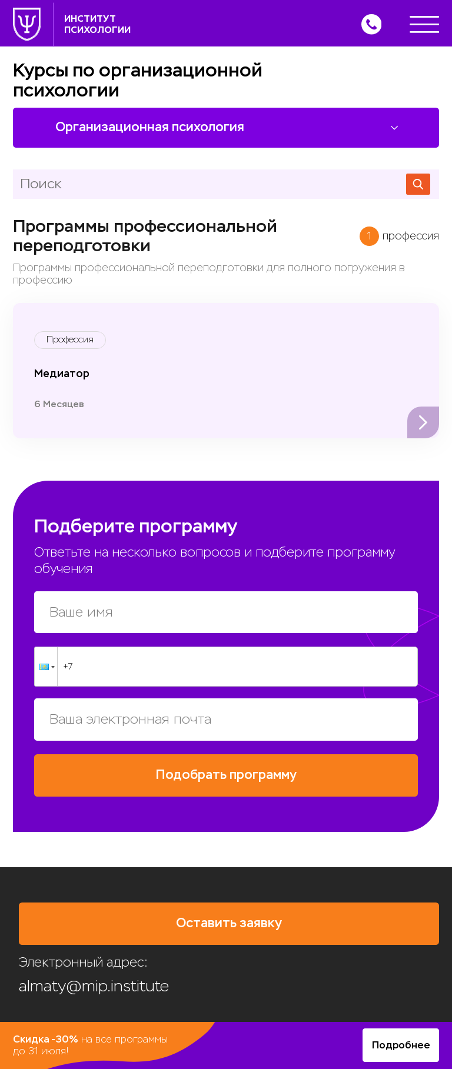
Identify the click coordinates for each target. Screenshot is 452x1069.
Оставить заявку (229, 923)
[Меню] (423, 24)
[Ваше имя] (226, 612)
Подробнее (401, 1045)
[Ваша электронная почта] (226, 719)
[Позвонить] (371, 24)
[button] (46, 666)
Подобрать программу (226, 774)
